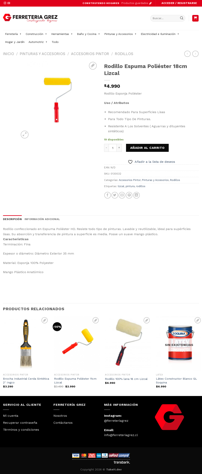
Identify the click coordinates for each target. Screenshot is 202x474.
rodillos (140, 186)
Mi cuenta (10, 416)
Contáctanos (63, 423)
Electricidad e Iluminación (160, 34)
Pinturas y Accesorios (120, 34)
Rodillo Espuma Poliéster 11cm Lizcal (75, 380)
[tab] (12, 219)
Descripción (12, 219)
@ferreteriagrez (116, 421)
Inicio (8, 54)
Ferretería (13, 34)
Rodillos (124, 54)
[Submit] (181, 18)
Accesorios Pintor (90, 54)
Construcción (36, 34)
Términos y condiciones (21, 430)
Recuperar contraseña (20, 423)
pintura (130, 186)
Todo (55, 41)
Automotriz (38, 41)
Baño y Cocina (88, 34)
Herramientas (62, 34)
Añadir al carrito (147, 148)
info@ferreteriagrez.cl (121, 435)
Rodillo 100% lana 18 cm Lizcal (126, 378)
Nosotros (60, 416)
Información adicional (42, 219)
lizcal (121, 186)
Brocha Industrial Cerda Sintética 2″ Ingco (26, 380)
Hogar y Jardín (15, 41)
